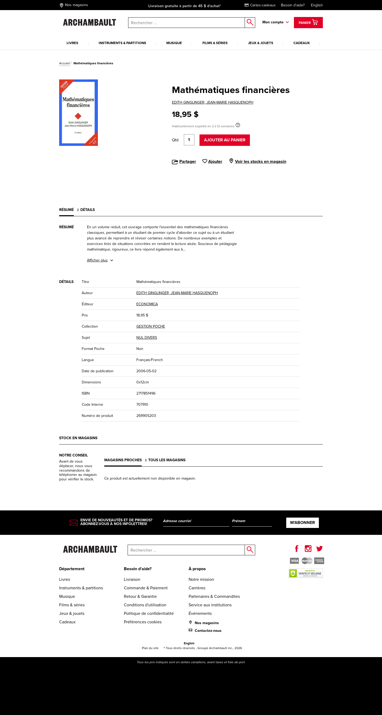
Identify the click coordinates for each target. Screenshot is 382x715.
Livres (72, 42)
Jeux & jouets (260, 42)
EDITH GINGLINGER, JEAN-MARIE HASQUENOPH (212, 102)
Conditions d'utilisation (145, 605)
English (317, 5)
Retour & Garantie (140, 596)
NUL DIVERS (146, 337)
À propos (197, 569)
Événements (200, 613)
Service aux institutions (210, 605)
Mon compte (273, 22)
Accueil (64, 63)
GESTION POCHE (150, 326)
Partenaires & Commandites (214, 596)
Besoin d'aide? (293, 5)
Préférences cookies (143, 622)
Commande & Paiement (146, 588)
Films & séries (215, 42)
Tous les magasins (166, 460)
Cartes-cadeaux (260, 5)
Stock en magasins (78, 438)
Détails (87, 209)
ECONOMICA (147, 304)
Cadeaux (301, 42)
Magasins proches (123, 460)
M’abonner (302, 522)
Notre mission (201, 579)
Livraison (132, 579)
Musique (174, 42)
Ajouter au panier (224, 140)
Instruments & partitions (122, 42)
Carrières (197, 588)
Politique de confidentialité (149, 613)
